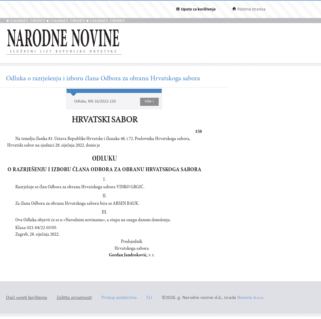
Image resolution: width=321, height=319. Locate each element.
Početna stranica (251, 9)
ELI (149, 297)
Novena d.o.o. (250, 297)
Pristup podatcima (119, 297)
